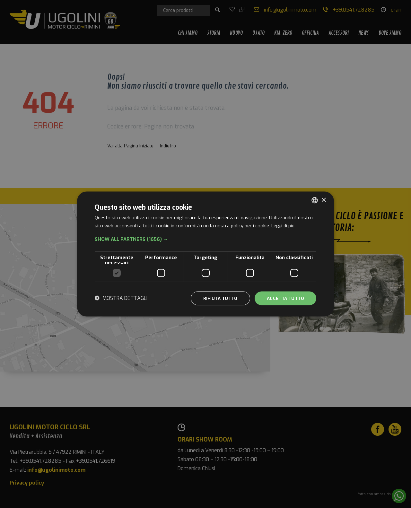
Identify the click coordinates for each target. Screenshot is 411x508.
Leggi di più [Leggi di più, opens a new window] (283, 225)
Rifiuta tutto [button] (216, 298)
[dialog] (205, 254)
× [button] (323, 199)
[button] (205, 238)
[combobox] (314, 200)
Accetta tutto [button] (284, 298)
